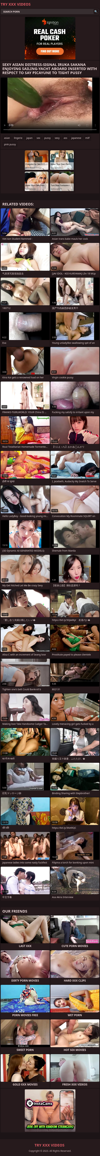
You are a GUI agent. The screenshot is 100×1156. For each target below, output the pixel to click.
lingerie (18, 137)
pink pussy (10, 144)
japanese (76, 137)
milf (87, 137)
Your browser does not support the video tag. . (50, 105)
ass (65, 137)
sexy (57, 137)
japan (29, 137)
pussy (47, 137)
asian (7, 137)
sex (38, 137)
